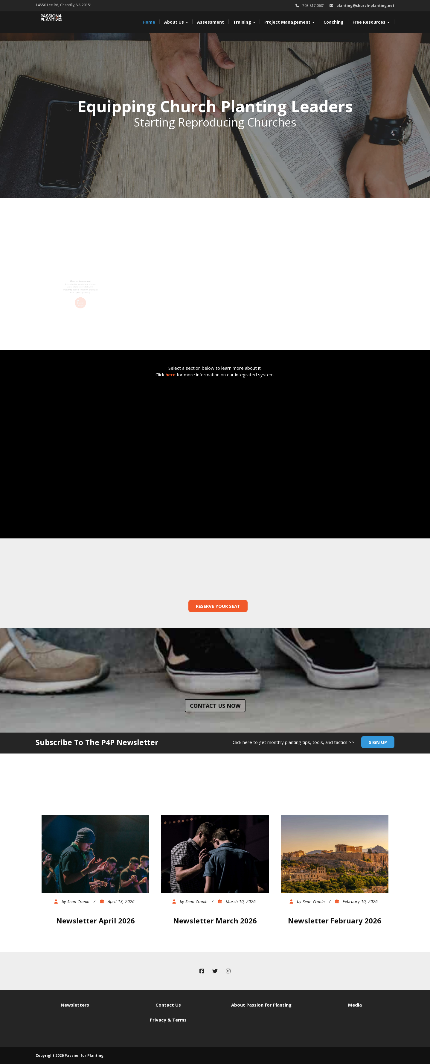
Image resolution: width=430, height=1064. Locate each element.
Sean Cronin (78, 901)
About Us (176, 22)
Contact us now (215, 705)
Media (355, 1005)
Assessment (210, 22)
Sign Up (378, 742)
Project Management (289, 22)
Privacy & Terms (168, 1020)
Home (149, 22)
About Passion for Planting (261, 1005)
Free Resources (371, 22)
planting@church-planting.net (365, 5)
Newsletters (75, 1005)
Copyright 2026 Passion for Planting (69, 1055)
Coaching (334, 22)
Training (244, 22)
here (170, 375)
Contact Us (168, 1005)
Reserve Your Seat (218, 606)
